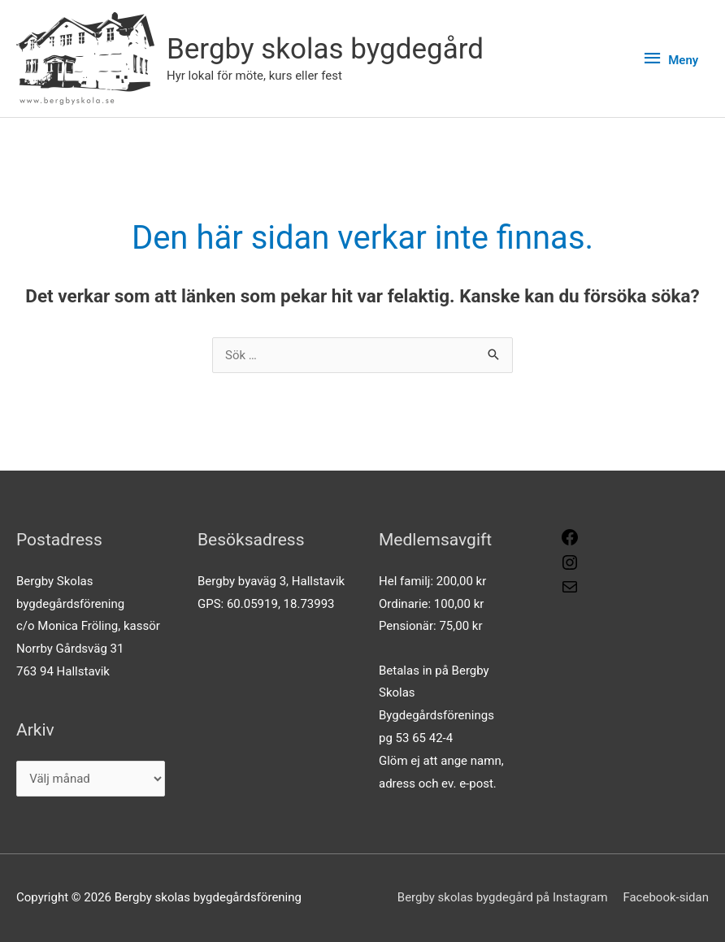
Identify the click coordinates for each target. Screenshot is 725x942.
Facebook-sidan (666, 897)
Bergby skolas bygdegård (325, 49)
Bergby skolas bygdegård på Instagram (502, 897)
